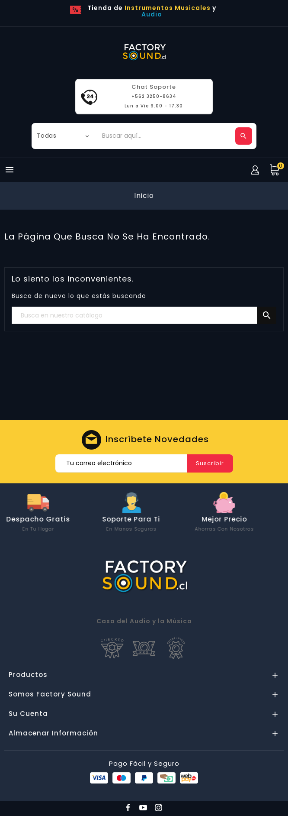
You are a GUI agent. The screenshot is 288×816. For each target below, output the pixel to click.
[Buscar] (144, 315)
